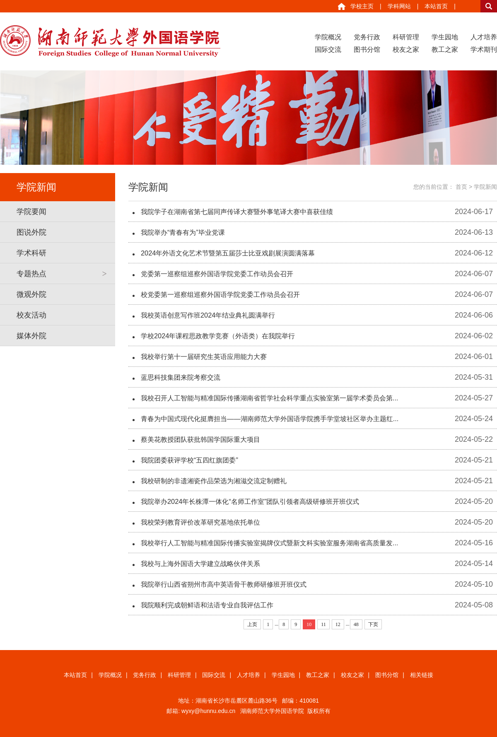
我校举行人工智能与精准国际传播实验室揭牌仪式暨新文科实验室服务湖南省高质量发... (285, 543)
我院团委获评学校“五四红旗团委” (195, 460)
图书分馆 (367, 49)
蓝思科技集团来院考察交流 (185, 377)
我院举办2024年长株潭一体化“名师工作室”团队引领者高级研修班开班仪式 (263, 501)
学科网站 (399, 6)
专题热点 (31, 274)
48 (356, 624)
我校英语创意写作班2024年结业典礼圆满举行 (216, 315)
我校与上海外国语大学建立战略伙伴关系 (208, 563)
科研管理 (406, 37)
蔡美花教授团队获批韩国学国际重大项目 (208, 439)
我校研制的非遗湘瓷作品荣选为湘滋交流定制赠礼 (223, 481)
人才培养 (483, 37)
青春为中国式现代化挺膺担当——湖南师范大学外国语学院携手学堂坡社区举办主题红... (285, 418)
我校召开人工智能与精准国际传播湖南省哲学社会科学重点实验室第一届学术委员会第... (285, 398)
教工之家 (445, 49)
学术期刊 (483, 49)
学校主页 (362, 6)
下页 (373, 624)
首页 (461, 186)
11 (323, 624)
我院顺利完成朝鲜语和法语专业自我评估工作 (215, 605)
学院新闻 (485, 186)
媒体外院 (31, 336)
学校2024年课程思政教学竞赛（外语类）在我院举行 (227, 336)
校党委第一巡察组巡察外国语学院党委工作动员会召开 (230, 294)
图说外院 (31, 232)
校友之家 (406, 49)
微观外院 (31, 294)
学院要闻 (31, 211)
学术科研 (31, 253)
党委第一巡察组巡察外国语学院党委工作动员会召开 (226, 274)
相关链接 (421, 675)
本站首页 (436, 6)
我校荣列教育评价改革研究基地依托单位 (208, 522)
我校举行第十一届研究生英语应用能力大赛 (211, 356)
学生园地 (445, 37)
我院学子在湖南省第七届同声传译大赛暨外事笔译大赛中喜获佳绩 (249, 211)
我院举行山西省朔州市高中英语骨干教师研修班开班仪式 (234, 584)
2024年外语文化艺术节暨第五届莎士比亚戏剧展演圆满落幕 (238, 253)
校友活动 (31, 315)
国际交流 (328, 49)
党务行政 (367, 37)
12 (337, 624)
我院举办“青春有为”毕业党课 (188, 232)
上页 (252, 624)
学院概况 (328, 37)
